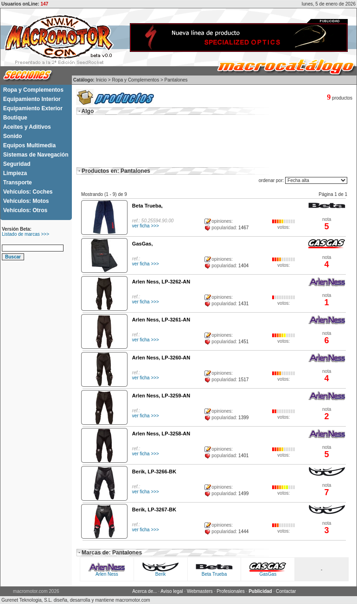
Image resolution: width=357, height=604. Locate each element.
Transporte (17, 182)
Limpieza (15, 173)
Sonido (12, 136)
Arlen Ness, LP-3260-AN (161, 357)
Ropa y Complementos (33, 90)
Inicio (101, 79)
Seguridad (17, 164)
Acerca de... (144, 591)
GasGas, (142, 243)
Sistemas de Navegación (36, 154)
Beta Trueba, (147, 205)
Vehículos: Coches (28, 192)
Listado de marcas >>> (25, 234)
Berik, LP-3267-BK (154, 509)
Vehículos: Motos (26, 201)
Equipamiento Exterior (33, 108)
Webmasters (200, 591)
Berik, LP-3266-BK (154, 471)
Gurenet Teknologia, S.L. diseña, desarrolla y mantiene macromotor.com (75, 600)
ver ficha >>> (145, 225)
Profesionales (231, 591)
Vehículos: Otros (25, 210)
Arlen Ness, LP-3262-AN (161, 281)
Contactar (286, 591)
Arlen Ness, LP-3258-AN (161, 433)
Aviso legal (171, 591)
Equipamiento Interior (32, 99)
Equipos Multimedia (29, 145)
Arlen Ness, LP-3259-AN (161, 395)
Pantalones (176, 79)
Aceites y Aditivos (27, 127)
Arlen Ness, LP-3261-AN (161, 319)
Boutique (15, 117)
